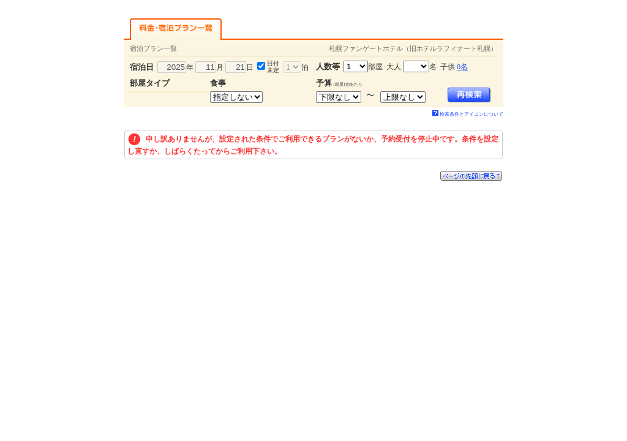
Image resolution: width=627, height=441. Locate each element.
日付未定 (273, 67)
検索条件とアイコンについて (467, 114)
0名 (462, 66)
